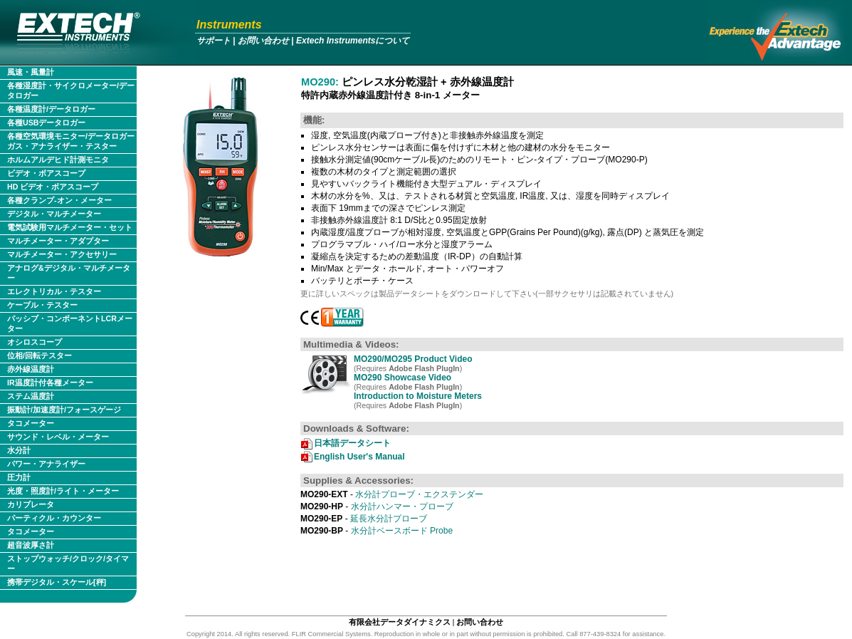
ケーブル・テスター (42, 305)
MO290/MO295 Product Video (413, 359)
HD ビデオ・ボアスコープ (52, 186)
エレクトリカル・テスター (54, 291)
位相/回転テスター (39, 355)
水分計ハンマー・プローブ (376, 506)
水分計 (19, 450)
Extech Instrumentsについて (352, 41)
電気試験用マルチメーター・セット (69, 227)
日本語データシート (352, 443)
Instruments (229, 25)
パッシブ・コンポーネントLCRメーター (69, 323)
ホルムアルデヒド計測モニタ (58, 159)
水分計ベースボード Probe (376, 531)
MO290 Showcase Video (402, 378)
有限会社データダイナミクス (400, 622)
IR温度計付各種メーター (50, 382)
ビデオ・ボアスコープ (46, 173)
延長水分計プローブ (363, 519)
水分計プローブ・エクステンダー (391, 494)
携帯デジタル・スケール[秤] (56, 582)
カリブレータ (30, 504)
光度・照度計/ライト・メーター (63, 491)
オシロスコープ (34, 342)
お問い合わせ (263, 41)
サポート (213, 41)
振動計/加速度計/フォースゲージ (64, 409)
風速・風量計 (30, 72)
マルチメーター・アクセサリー (62, 254)
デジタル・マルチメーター (54, 213)
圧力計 (19, 477)
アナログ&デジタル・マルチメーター (68, 273)
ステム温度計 (30, 396)
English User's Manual (359, 457)
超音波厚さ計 (30, 545)
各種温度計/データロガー (51, 109)
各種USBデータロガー (46, 122)
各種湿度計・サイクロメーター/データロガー (71, 90)
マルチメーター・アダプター (58, 241)
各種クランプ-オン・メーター (59, 200)
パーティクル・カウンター (54, 518)
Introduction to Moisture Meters (418, 396)
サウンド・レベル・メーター (58, 436)
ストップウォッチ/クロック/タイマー (68, 563)
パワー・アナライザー (46, 463)
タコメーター (30, 423)
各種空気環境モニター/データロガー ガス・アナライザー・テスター (71, 141)
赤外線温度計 (30, 369)
